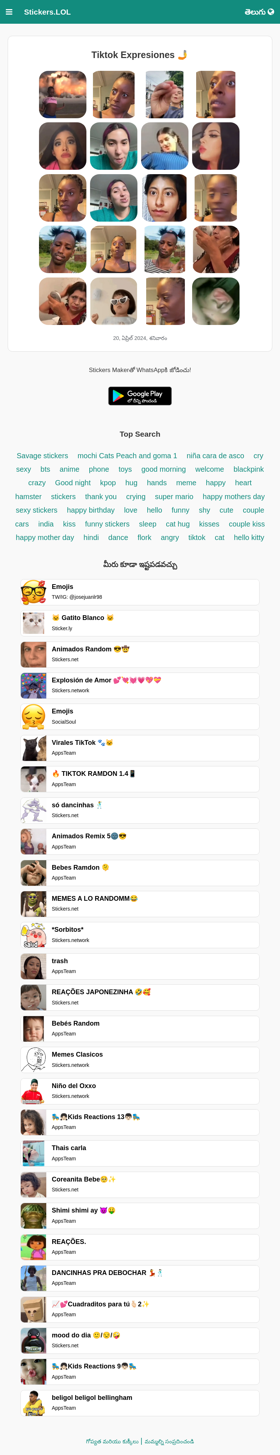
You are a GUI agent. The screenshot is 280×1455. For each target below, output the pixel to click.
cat (220, 537)
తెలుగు (259, 12)
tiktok (197, 537)
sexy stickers (36, 510)
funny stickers (107, 524)
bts (45, 469)
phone (99, 469)
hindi (91, 537)
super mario (175, 497)
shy (204, 510)
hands (157, 483)
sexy (23, 469)
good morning (163, 469)
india (46, 524)
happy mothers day (234, 497)
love (130, 510)
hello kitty (249, 537)
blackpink (248, 469)
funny (181, 510)
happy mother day (45, 537)
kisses (209, 524)
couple (253, 510)
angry (170, 537)
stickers (63, 497)
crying (137, 497)
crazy (38, 483)
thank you (101, 497)
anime (69, 469)
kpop (108, 483)
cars (22, 524)
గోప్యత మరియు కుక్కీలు (112, 1441)
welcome (209, 469)
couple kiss (247, 524)
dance (118, 537)
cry (259, 456)
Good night (73, 483)
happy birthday (92, 510)
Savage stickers (42, 456)
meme (186, 483)
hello (154, 510)
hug (131, 483)
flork (144, 537)
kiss (69, 524)
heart (243, 483)
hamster (28, 497)
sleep (147, 524)
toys (125, 469)
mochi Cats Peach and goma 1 (128, 456)
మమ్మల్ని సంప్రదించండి (169, 1441)
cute (226, 510)
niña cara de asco (215, 456)
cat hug (178, 524)
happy (216, 483)
